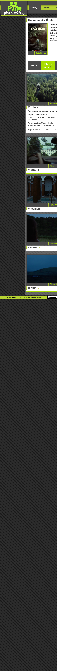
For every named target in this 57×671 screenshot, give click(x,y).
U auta (32, 287)
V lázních (34, 208)
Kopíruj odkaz (34, 129)
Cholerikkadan (47, 123)
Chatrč (32, 247)
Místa (46, 8)
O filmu (34, 65)
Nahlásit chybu (11, 297)
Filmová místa (48, 65)
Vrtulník (33, 107)
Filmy (34, 8)
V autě (32, 169)
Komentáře (46, 129)
